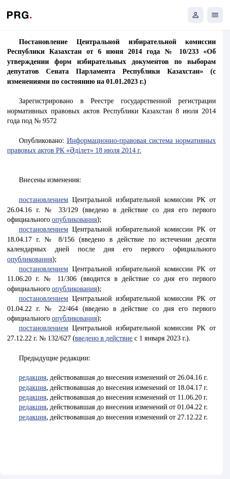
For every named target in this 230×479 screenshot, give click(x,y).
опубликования (74, 219)
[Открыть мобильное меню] (215, 15)
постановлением (43, 199)
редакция (32, 377)
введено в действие (103, 338)
